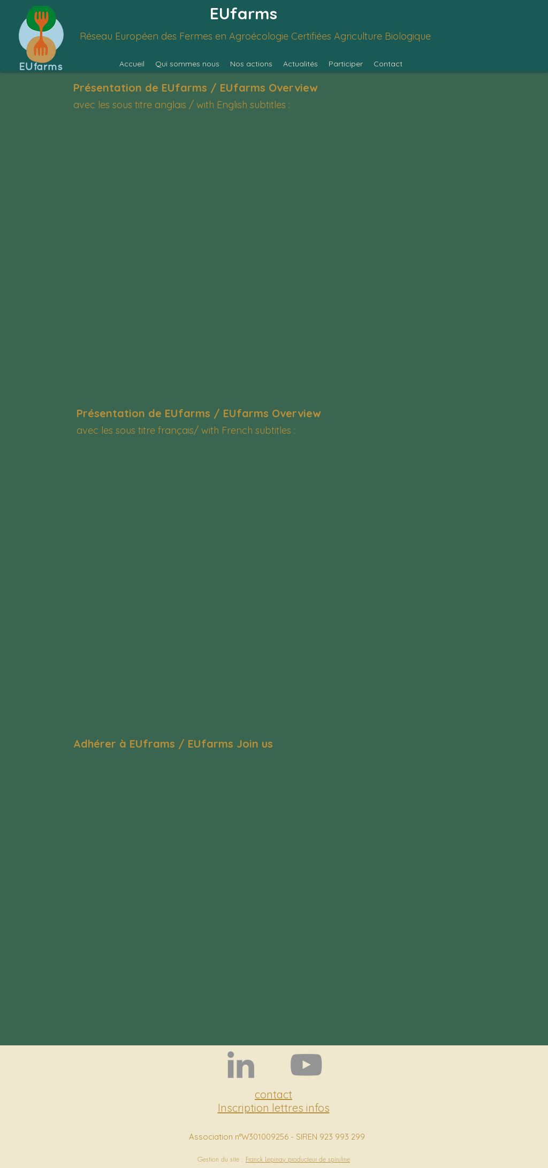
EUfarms (243, 13)
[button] (187, 64)
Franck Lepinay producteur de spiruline (298, 1159)
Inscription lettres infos (274, 1107)
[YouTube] (306, 1064)
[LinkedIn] (241, 1064)
